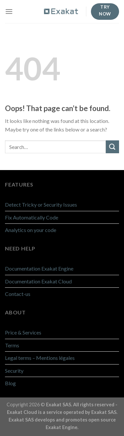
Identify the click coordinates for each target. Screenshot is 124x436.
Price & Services (23, 332)
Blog (10, 383)
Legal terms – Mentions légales (40, 358)
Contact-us (17, 294)
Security (14, 370)
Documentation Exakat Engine (39, 268)
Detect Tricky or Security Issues (41, 204)
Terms (12, 345)
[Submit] (112, 146)
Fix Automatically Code (31, 217)
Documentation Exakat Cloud (38, 281)
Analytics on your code (30, 230)
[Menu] (9, 11)
